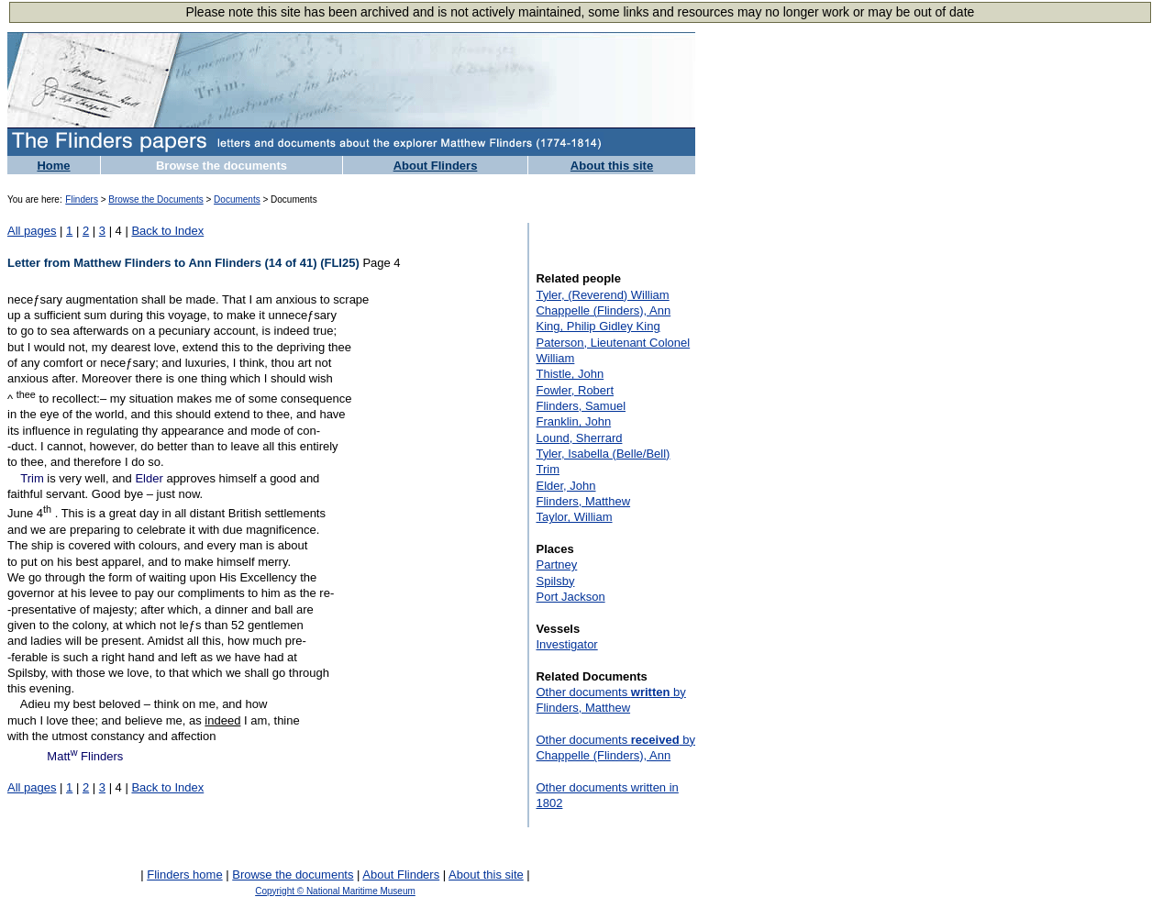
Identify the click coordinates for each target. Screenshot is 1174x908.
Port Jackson (570, 596)
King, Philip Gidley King (597, 326)
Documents (237, 199)
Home (53, 165)
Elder (148, 478)
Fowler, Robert (575, 390)
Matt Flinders (85, 756)
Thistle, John (570, 374)
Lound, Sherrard (579, 438)
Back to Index (167, 231)
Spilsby (555, 581)
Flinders (81, 199)
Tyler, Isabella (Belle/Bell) (603, 453)
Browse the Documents (155, 199)
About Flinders (435, 165)
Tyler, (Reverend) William (602, 295)
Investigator (566, 644)
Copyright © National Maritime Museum (335, 891)
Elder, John (565, 486)
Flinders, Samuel (581, 406)
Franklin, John (573, 421)
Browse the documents (221, 165)
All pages (31, 231)
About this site (611, 165)
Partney (556, 564)
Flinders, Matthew (583, 501)
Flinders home (184, 874)
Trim (32, 478)
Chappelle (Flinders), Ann (603, 310)
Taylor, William (574, 517)
